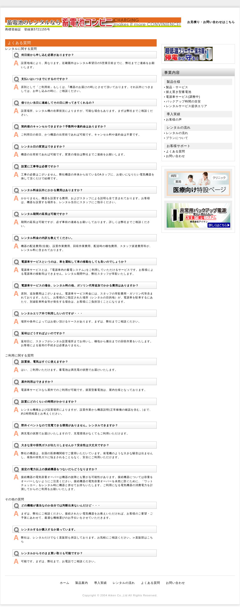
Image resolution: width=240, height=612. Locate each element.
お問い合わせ (175, 156)
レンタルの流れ (177, 133)
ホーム (64, 583)
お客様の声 (174, 119)
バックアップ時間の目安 (183, 101)
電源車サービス (177, 96)
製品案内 (81, 583)
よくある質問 (175, 151)
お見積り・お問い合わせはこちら (211, 22)
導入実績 (100, 583)
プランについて (177, 138)
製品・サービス (177, 87)
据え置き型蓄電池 (178, 92)
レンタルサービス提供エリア (186, 106)
